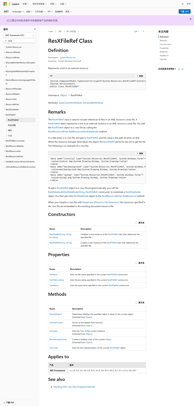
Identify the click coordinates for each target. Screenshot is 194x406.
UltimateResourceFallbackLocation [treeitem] (21, 166)
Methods (164, 51)
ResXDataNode (133, 191)
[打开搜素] (182, 3)
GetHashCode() (56, 322)
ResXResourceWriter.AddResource (119, 195)
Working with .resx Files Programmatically (74, 386)
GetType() (53, 331)
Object (63, 95)
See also (163, 59)
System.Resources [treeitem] (13, 47)
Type (82, 331)
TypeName (53, 285)
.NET (60, 31)
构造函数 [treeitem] (12, 125)
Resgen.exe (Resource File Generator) (100, 202)
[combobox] (19, 35)
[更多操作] (143, 31)
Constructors (165, 44)
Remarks (163, 40)
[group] (97, 84)
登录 (189, 3)
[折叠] (35, 29)
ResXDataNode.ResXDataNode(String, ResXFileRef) (73, 191)
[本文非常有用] (179, 69)
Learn (51, 31)
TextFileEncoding (56, 280)
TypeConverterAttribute (70, 102)
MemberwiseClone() (58, 339)
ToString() (53, 347)
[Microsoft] (5, 4)
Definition (164, 36)
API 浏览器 (71, 31)
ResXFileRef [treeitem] (13, 120)
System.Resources (67, 57)
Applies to (164, 55)
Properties (164, 48)
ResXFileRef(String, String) (60, 242)
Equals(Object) (55, 314)
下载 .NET (184, 11)
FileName (53, 274)
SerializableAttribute (93, 102)
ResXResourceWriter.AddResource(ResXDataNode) (73, 131)
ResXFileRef (58, 119)
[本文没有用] (182, 69)
